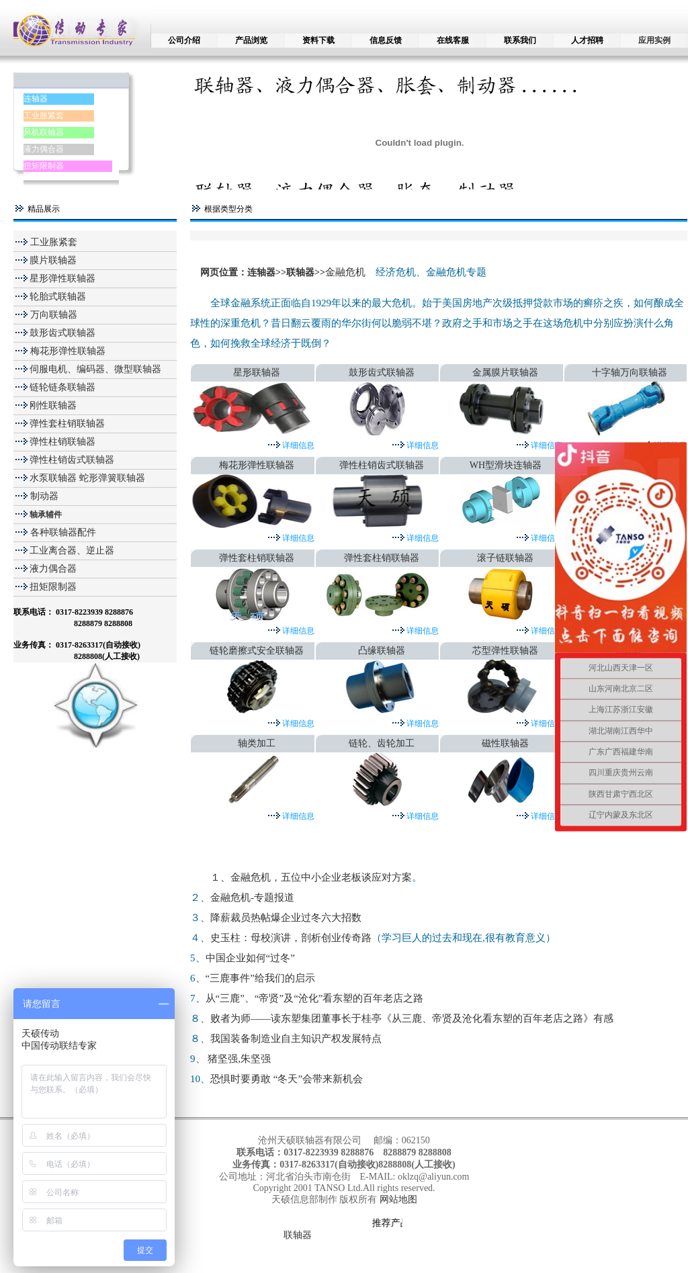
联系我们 (520, 40)
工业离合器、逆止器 (72, 550)
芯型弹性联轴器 (505, 651)
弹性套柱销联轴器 (67, 424)
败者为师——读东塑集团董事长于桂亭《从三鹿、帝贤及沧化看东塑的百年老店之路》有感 (411, 1018)
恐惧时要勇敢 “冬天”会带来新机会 (286, 1078)
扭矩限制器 (44, 166)
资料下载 (318, 40)
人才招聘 (587, 40)
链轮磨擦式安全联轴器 (257, 651)
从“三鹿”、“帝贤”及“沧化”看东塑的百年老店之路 (315, 998)
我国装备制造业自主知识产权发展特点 (296, 1038)
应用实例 (654, 40)
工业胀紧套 (44, 115)
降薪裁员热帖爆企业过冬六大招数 (285, 917)
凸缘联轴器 (381, 651)
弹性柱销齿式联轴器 (72, 460)
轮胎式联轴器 (58, 297)
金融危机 (345, 272)
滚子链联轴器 (505, 558)
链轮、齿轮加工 (382, 743)
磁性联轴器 (505, 743)
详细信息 (297, 445)
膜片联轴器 (53, 260)
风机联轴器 (44, 132)
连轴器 (36, 98)
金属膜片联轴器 (505, 372)
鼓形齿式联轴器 (62, 333)
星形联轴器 (256, 372)
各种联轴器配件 (63, 532)
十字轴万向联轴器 (629, 372)
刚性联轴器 (53, 405)
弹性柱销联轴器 (62, 442)
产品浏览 (251, 40)
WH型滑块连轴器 (506, 465)
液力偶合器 (44, 149)
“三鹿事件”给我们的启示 (260, 978)
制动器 (43, 496)
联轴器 (300, 272)
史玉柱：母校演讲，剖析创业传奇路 (291, 937)
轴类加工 (256, 743)
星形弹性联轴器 (62, 278)
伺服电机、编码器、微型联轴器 (95, 369)
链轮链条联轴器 (62, 387)
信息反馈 (386, 40)
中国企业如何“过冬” (250, 958)
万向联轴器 (52, 315)
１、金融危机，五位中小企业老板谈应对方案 (311, 877)
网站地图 (398, 1199)
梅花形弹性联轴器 (66, 351)
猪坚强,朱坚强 (239, 1058)
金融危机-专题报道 (252, 897)
